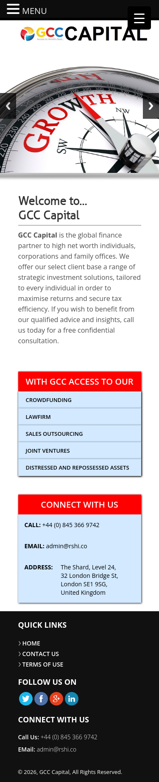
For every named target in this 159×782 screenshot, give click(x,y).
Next (151, 106)
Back (8, 106)
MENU (34, 10)
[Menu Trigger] (139, 18)
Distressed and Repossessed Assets (77, 467)
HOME (31, 643)
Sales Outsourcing (54, 433)
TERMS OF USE (43, 664)
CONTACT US (40, 654)
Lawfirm (38, 417)
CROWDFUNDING (49, 400)
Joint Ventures (48, 450)
